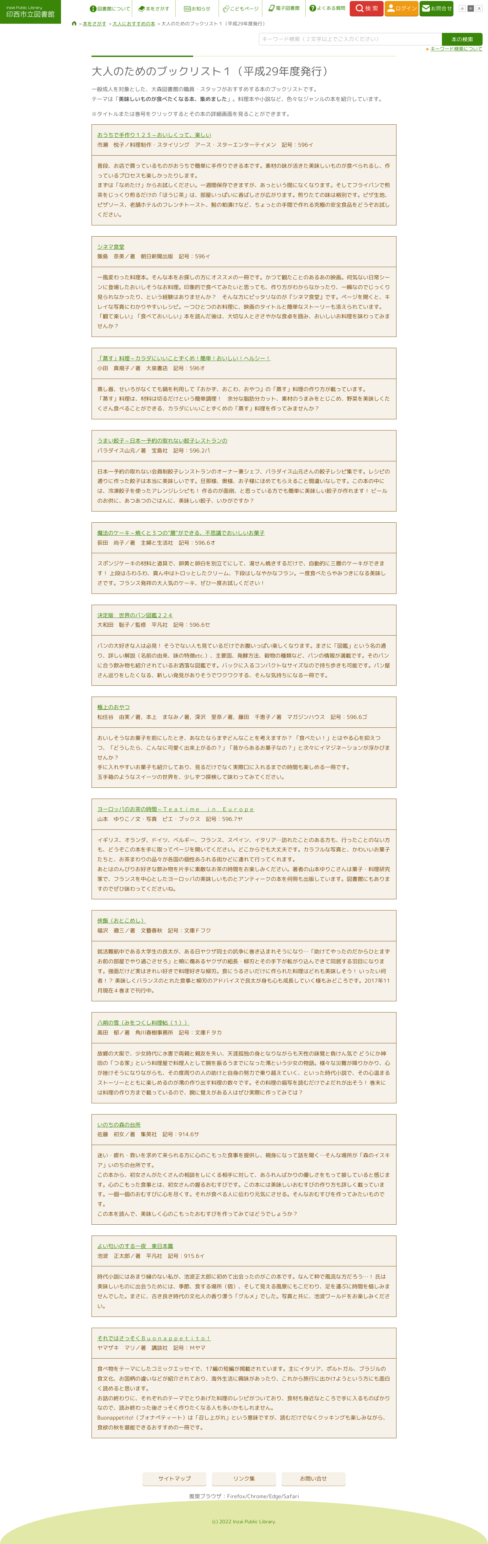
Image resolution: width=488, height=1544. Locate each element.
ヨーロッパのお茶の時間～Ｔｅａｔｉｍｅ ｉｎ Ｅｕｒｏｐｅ (176, 809)
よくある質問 (331, 8)
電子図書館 (288, 8)
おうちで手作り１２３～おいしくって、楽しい (154, 135)
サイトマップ (174, 1478)
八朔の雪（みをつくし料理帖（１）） (143, 1022)
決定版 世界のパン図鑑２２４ (135, 615)
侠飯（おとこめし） (121, 920)
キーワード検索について (456, 48)
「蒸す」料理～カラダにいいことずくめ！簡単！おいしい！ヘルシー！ (184, 358)
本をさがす (157, 8)
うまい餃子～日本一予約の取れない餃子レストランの (162, 440)
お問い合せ (313, 1478)
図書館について (113, 8)
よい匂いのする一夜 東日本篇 (135, 1246)
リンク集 (244, 1478)
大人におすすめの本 (134, 23)
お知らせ (200, 8)
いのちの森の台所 (119, 1124)
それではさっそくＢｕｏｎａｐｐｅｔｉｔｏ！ (154, 1338)
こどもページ (244, 8)
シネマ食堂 (110, 246)
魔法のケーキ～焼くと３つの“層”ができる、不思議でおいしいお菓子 (181, 533)
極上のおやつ (113, 707)
